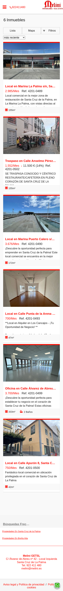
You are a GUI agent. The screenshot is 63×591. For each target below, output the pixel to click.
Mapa (31, 30)
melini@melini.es (31, 568)
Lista (13, 30)
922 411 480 (33, 565)
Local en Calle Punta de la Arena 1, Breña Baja (30, 313)
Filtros (52, 30)
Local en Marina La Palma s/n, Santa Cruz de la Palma (30, 86)
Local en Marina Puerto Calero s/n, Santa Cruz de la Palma (30, 239)
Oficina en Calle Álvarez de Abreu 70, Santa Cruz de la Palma (30, 388)
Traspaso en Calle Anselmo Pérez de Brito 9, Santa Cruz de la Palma (30, 161)
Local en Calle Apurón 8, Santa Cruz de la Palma (30, 463)
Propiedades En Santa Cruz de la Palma (21, 531)
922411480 (31, 2)
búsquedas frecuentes (17, 524)
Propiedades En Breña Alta (15, 538)
